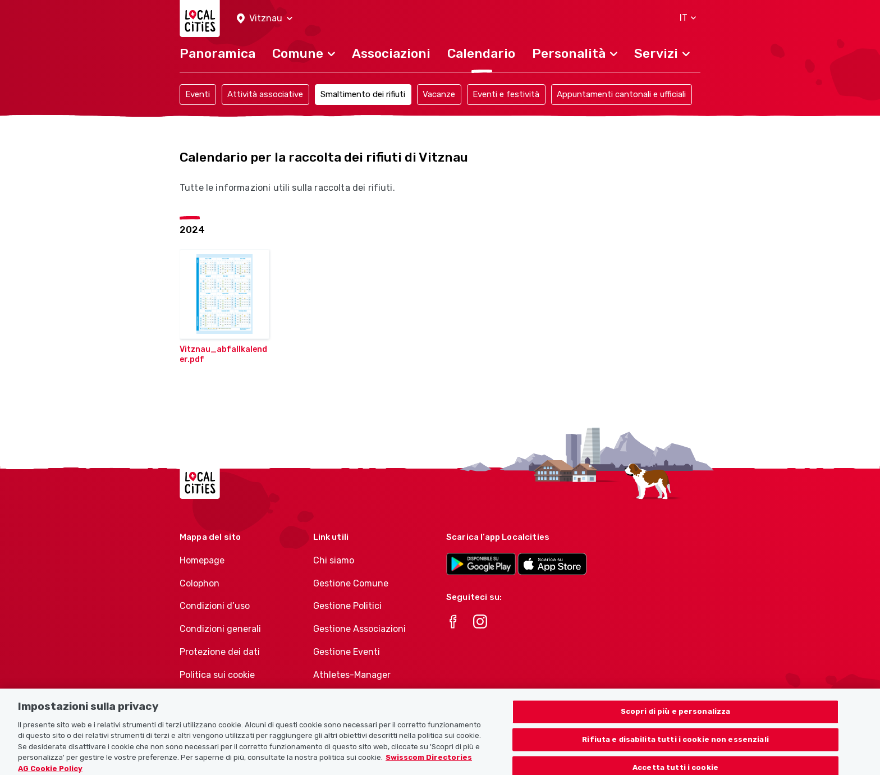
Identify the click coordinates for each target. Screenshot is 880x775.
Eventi (197, 94)
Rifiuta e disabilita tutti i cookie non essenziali (675, 744)
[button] (264, 19)
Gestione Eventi (346, 651)
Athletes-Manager (352, 674)
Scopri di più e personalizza (676, 716)
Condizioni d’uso (215, 605)
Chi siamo (333, 560)
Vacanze (439, 94)
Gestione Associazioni (359, 628)
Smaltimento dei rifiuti (362, 94)
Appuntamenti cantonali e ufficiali (621, 94)
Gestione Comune (350, 583)
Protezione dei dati (220, 651)
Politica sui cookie (217, 674)
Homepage (202, 560)
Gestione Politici (347, 605)
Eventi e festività (506, 94)
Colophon (199, 583)
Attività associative (265, 94)
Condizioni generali (220, 628)
